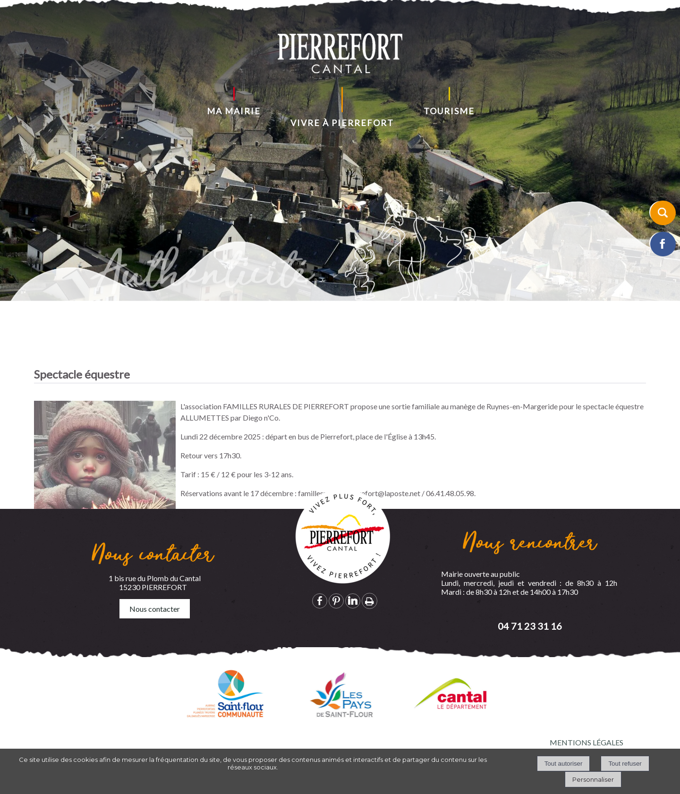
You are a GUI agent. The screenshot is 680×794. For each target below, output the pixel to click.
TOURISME (449, 111)
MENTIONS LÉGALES (586, 742)
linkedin (352, 600)
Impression (369, 601)
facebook (319, 600)
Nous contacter (154, 608)
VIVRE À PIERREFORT (342, 123)
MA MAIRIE (234, 111)
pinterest (336, 600)
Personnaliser (593, 779)
